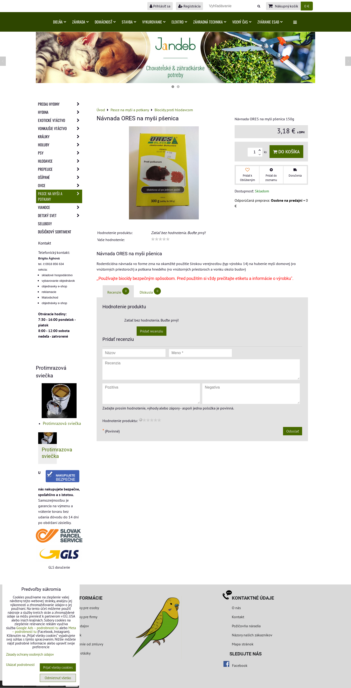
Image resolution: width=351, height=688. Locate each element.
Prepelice (60, 169)
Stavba (129, 22)
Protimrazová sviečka (62, 423)
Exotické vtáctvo (60, 120)
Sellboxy (45, 223)
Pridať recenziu (151, 331)
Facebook (239, 665)
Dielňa (59, 22)
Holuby (60, 145)
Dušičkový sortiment (54, 232)
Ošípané (60, 177)
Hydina (60, 112)
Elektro (179, 22)
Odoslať (292, 431)
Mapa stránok (242, 644)
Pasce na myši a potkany (60, 196)
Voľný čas (241, 22)
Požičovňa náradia (246, 626)
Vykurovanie (153, 22)
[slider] (160, 239)
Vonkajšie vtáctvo (60, 128)
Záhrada (80, 22)
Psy (60, 153)
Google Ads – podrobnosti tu (37, 628)
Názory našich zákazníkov (252, 635)
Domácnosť (105, 22)
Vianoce (60, 207)
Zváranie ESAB (270, 22)
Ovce (60, 185)
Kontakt (238, 616)
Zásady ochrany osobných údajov (30, 654)
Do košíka (286, 151)
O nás (236, 607)
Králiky (60, 137)
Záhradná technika (209, 22)
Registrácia (189, 6)
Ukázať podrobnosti (20, 665)
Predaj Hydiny (60, 104)
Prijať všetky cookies (58, 667)
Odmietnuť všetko (58, 678)
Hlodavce (60, 161)
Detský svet (60, 215)
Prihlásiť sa (160, 6)
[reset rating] (140, 420)
